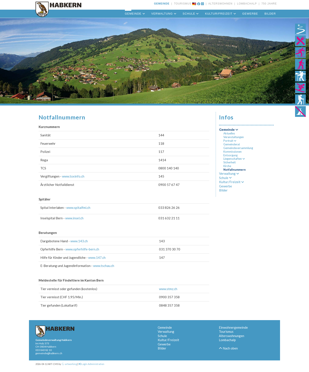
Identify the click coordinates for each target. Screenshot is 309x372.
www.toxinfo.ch (73, 176)
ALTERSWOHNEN (219, 3)
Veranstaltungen (233, 137)
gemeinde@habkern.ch (48, 353)
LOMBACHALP (246, 3)
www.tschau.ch (103, 266)
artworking (69, 364)
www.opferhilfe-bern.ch (82, 249)
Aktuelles (229, 133)
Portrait (229, 140)
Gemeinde (135, 13)
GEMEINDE (162, 3)
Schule (191, 13)
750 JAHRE (268, 3)
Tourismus (226, 331)
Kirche (227, 166)
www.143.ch (79, 241)
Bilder (270, 13)
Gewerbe (250, 13)
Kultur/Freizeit (220, 13)
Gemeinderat (231, 144)
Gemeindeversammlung (238, 148)
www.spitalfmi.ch (78, 207)
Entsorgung (230, 155)
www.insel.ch (74, 218)
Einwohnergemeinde (233, 327)
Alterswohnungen (231, 336)
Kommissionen (232, 151)
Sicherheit (229, 162)
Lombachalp (227, 340)
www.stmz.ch (168, 289)
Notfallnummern (234, 169)
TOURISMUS (181, 3)
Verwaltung (163, 13)
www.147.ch (97, 257)
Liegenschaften (234, 158)
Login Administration (91, 364)
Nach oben (228, 348)
